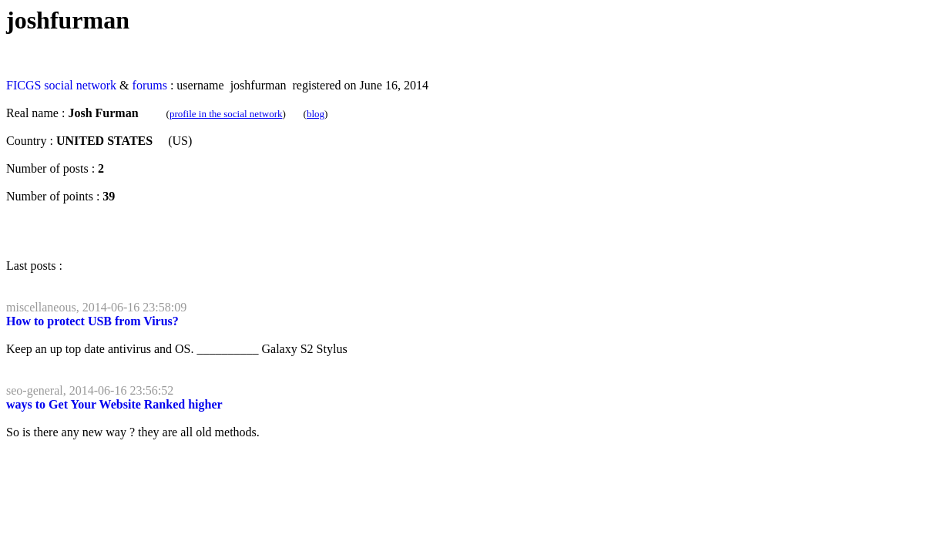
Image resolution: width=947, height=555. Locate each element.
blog (315, 113)
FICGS (23, 85)
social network (80, 85)
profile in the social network (226, 113)
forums (150, 85)
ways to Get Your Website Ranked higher (114, 404)
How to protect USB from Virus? (92, 321)
